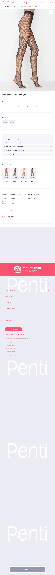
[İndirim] (12, 2)
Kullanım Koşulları (11, 348)
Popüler (8, 284)
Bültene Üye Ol (15, 329)
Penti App (8, 314)
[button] (26, 89)
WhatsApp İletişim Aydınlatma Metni (17, 355)
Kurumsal (9, 296)
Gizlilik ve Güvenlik (11, 345)
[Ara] (8, 2)
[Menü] (3, 2)
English (8, 320)
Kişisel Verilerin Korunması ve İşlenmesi (17, 338)
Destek (8, 302)
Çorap (14, 6)
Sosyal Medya (10, 308)
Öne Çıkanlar (10, 290)
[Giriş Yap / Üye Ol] (47, 2)
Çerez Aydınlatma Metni (12, 342)
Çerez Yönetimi (10, 351)
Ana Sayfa (6, 6)
